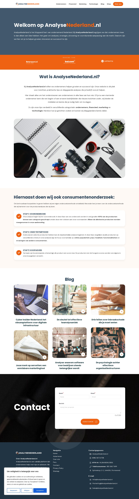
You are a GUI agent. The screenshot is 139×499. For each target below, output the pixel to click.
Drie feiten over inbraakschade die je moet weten (108, 321)
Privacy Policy (58, 468)
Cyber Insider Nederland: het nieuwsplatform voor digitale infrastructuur (31, 322)
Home (55, 453)
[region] (26, 481)
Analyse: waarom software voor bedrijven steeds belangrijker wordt (69, 365)
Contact (56, 465)
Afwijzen (26, 490)
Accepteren (40, 490)
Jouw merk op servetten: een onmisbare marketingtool (31, 367)
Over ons (56, 459)
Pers (54, 462)
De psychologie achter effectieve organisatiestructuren (108, 365)
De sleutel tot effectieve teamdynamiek (69, 321)
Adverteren (57, 456)
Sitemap (56, 471)
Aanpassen (13, 490)
